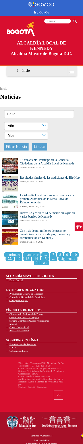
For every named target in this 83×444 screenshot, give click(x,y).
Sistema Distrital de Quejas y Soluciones (29, 320)
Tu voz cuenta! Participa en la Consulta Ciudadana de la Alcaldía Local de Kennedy (47, 161)
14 (36, 259)
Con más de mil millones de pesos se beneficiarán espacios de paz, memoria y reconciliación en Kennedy (45, 234)
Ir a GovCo (41, 12)
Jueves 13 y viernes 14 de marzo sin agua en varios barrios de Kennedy (47, 214)
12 (18, 259)
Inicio (25, 70)
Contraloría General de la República (27, 297)
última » (42, 262)
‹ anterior (31, 255)
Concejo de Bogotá (19, 300)
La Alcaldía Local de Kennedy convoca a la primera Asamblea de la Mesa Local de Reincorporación (47, 199)
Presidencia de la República (23, 344)
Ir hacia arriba (60, 396)
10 (75, 255)
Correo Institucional (19, 327)
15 (45, 259)
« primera (13, 255)
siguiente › (68, 259)
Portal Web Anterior (19, 330)
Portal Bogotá (16, 280)
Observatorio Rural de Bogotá (24, 317)
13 (27, 259)
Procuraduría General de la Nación (26, 293)
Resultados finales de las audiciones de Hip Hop (50, 177)
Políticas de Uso (41, 440)
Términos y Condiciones (41, 435)
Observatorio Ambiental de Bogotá (27, 314)
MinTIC (13, 347)
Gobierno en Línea (19, 350)
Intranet (13, 323)
